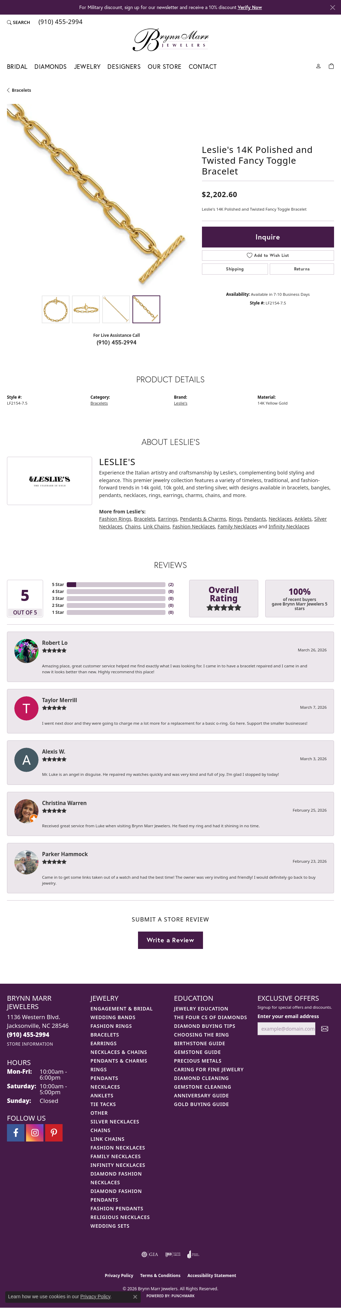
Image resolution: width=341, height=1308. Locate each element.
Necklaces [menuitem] (105, 1086)
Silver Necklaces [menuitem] (114, 1121)
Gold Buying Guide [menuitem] (201, 1104)
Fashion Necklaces (193, 526)
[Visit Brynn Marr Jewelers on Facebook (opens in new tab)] (15, 1133)
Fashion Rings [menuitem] (111, 1026)
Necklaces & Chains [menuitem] (118, 1052)
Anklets (302, 518)
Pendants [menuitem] (104, 1078)
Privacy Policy (119, 1275)
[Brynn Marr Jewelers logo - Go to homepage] (170, 39)
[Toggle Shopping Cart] (331, 65)
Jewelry (87, 67)
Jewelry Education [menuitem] (201, 1008)
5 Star (58, 584)
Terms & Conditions (160, 1275)
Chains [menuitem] (100, 1130)
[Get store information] (30, 1044)
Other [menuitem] (99, 1113)
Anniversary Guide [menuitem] (201, 1095)
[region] (101, 198)
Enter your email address (288, 1016)
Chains (132, 526)
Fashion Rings (115, 518)
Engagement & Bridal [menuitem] (121, 1008)
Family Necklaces (237, 526)
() (170, 584)
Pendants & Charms (203, 518)
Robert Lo (54, 642)
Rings (235, 518)
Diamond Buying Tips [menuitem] (205, 1026)
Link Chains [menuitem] (107, 1139)
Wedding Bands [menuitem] (113, 1017)
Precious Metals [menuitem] (198, 1060)
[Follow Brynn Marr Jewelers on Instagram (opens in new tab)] (34, 1133)
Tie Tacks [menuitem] (103, 1104)
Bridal (17, 67)
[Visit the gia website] (149, 1254)
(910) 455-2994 (117, 342)
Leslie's (180, 403)
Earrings (167, 518)
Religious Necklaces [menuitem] (120, 1217)
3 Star (58, 598)
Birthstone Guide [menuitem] (200, 1043)
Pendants (255, 518)
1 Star (58, 612)
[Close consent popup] (135, 1297)
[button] (18, 22)
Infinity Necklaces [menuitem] (117, 1165)
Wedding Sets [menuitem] (110, 1225)
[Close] (332, 7)
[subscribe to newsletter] (324, 1028)
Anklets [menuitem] (101, 1095)
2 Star (58, 605)
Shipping (235, 268)
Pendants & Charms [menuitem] (118, 1060)
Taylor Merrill (59, 700)
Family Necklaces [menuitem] (115, 1156)
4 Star (58, 591)
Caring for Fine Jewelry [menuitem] (209, 1069)
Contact (203, 67)
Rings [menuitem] (98, 1069)
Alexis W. (53, 751)
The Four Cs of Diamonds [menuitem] (210, 1017)
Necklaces (280, 518)
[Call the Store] (28, 1035)
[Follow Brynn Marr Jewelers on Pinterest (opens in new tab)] (54, 1133)
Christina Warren (64, 802)
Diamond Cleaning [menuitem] (201, 1078)
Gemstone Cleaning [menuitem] (203, 1086)
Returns (302, 268)
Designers (124, 67)
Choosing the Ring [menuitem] (201, 1034)
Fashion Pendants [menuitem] (116, 1208)
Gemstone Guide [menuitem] (197, 1052)
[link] (60, 22)
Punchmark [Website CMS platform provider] (183, 1295)
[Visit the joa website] (193, 1254)
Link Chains (156, 526)
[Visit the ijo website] (173, 1254)
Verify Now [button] (250, 7)
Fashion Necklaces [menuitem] (117, 1147)
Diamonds (50, 67)
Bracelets (21, 90)
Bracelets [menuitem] (104, 1034)
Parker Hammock (65, 854)
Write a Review (170, 940)
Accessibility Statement (211, 1275)
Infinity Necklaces (289, 526)
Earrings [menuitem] (103, 1043)
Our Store (165, 67)
